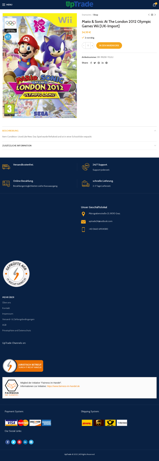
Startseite (86, 15)
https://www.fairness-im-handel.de (63, 386)
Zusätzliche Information (17, 145)
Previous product (149, 15)
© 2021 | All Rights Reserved (79, 454)
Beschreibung (10, 130)
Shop (95, 15)
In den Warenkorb (109, 45)
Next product (155, 15)
